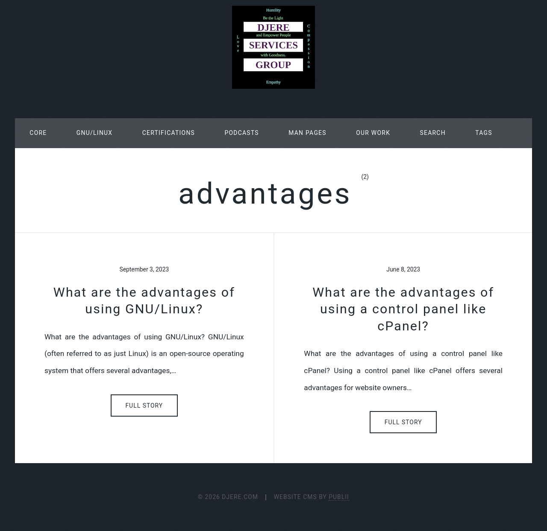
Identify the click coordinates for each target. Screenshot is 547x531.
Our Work (373, 132)
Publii (339, 496)
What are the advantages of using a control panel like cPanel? (403, 309)
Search (432, 132)
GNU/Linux (94, 132)
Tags (483, 132)
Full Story (144, 405)
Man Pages (307, 132)
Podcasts (241, 132)
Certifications (168, 132)
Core (38, 132)
